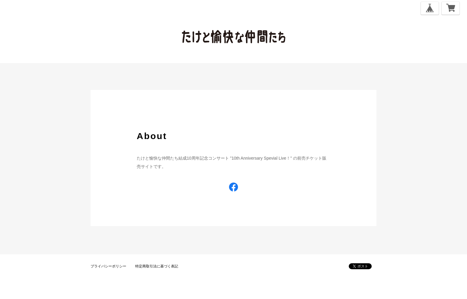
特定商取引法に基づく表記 (156, 266)
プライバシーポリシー (108, 266)
